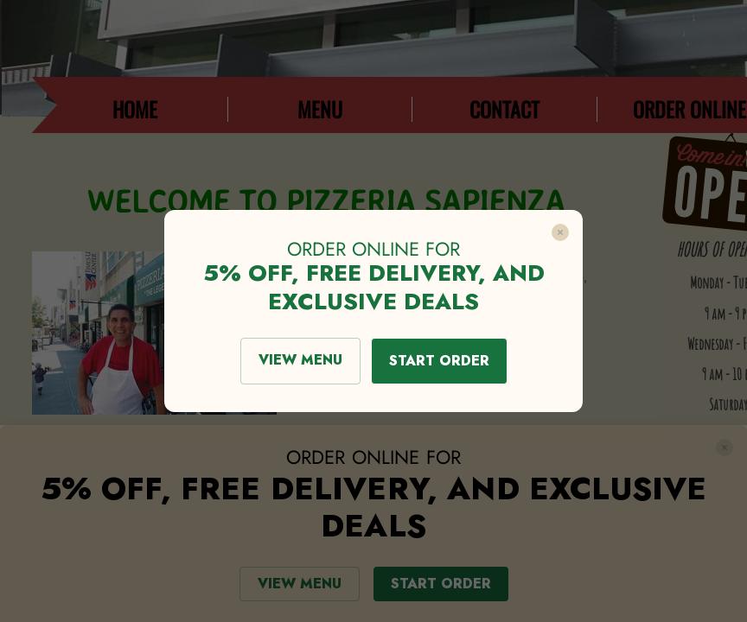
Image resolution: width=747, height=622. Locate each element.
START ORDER (439, 361)
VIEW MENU (300, 360)
